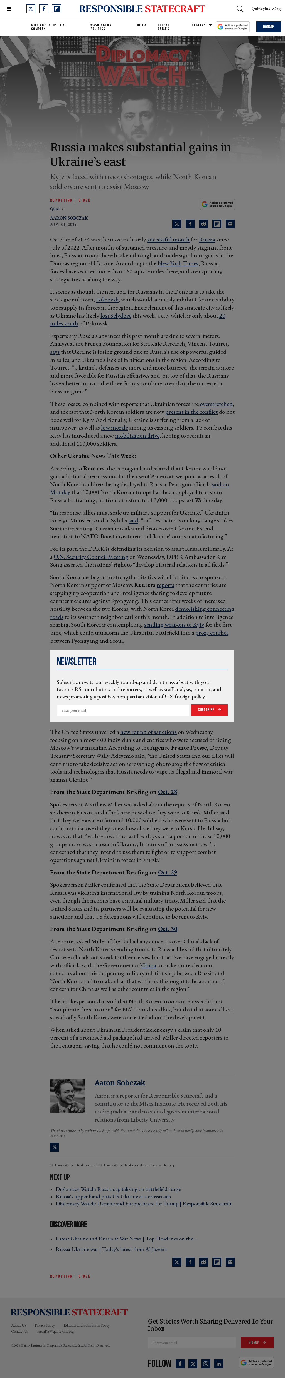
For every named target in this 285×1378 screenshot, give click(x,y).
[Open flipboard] (56, 8)
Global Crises (163, 27)
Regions (199, 25)
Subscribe (206, 709)
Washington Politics (101, 27)
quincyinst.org (266, 8)
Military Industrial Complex (49, 27)
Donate (268, 26)
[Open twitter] (30, 8)
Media (142, 25)
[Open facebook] (43, 8)
